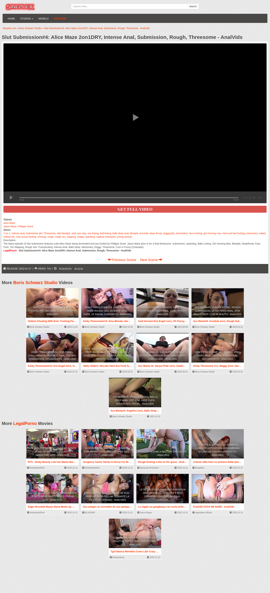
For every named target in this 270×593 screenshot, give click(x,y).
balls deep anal (120, 233)
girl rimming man (212, 233)
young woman (124, 236)
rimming (42, 236)
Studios (26, 18)
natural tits (9, 236)
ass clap (81, 233)
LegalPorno (25, 423)
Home (11, 18)
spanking (90, 236)
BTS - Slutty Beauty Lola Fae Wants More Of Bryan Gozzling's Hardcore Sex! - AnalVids (52, 451)
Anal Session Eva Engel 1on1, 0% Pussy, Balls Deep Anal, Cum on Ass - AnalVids (162, 311)
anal (73, 233)
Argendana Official (202, 512)
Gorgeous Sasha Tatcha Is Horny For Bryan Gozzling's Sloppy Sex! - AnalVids (107, 451)
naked (262, 233)
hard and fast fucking (234, 233)
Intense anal (18, 233)
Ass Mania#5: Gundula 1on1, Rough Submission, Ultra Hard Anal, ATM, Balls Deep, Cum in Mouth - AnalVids (217, 311)
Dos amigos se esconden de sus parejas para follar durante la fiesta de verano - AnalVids (107, 496)
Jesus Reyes (144, 512)
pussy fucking (29, 236)
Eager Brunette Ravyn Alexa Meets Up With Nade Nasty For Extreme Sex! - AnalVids (52, 496)
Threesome (49, 233)
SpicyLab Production (148, 468)
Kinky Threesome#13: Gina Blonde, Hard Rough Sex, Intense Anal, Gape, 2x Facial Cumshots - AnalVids (107, 311)
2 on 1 (6, 233)
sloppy (80, 236)
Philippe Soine (25, 226)
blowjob (134, 233)
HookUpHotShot (36, 468)
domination (182, 233)
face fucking (195, 233)
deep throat (156, 233)
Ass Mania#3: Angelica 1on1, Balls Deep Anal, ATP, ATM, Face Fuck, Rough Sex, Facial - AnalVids (135, 400)
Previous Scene (122, 260)
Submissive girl (34, 233)
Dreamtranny (117, 557)
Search (193, 6)
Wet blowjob (63, 233)
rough (50, 236)
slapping (71, 236)
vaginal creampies (106, 236)
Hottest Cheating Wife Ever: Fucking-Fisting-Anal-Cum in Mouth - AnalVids (52, 311)
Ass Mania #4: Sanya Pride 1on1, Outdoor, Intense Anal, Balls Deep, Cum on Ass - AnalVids (162, 355)
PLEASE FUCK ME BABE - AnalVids (217, 499)
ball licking (105, 233)
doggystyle (169, 233)
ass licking (93, 233)
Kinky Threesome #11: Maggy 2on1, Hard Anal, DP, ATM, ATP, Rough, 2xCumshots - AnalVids (217, 355)
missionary (252, 233)
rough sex (60, 236)
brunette (143, 233)
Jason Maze (9, 226)
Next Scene (151, 260)
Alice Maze (9, 223)
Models (43, 18)
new (18, 236)
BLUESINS (88, 512)
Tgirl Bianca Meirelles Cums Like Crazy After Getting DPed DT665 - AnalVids (135, 541)
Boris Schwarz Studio (35, 282)
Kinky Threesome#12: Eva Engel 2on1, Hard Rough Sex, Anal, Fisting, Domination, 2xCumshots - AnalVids (52, 355)
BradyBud (198, 468)
